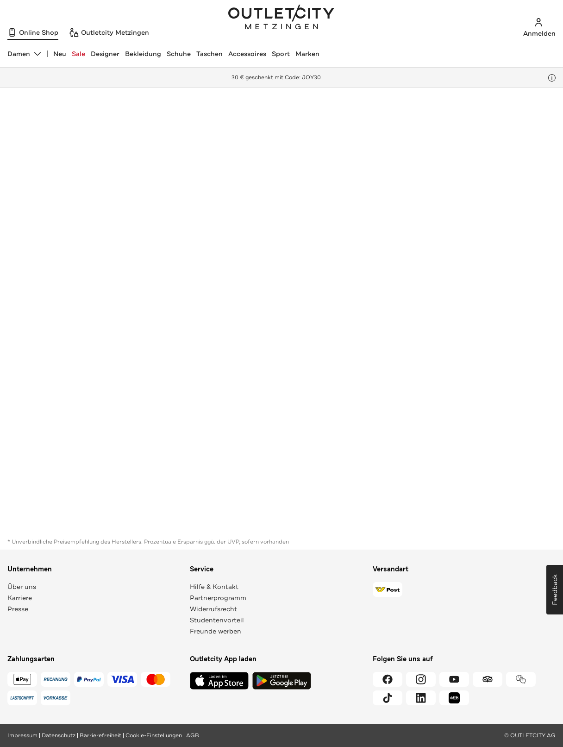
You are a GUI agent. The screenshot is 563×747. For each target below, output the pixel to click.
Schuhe (179, 54)
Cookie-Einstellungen (153, 735)
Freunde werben (215, 631)
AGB (192, 735)
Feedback (554, 589)
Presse (17, 609)
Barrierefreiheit (100, 735)
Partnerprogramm (218, 598)
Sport (281, 54)
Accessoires (247, 54)
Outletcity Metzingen (281, 18)
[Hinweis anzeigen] (551, 77)
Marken (307, 54)
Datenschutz (58, 735)
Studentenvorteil (217, 620)
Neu (59, 54)
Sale (78, 54)
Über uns (21, 586)
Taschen (209, 54)
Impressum (22, 735)
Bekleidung (143, 54)
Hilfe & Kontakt (214, 586)
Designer (105, 54)
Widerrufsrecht (213, 609)
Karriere (19, 598)
